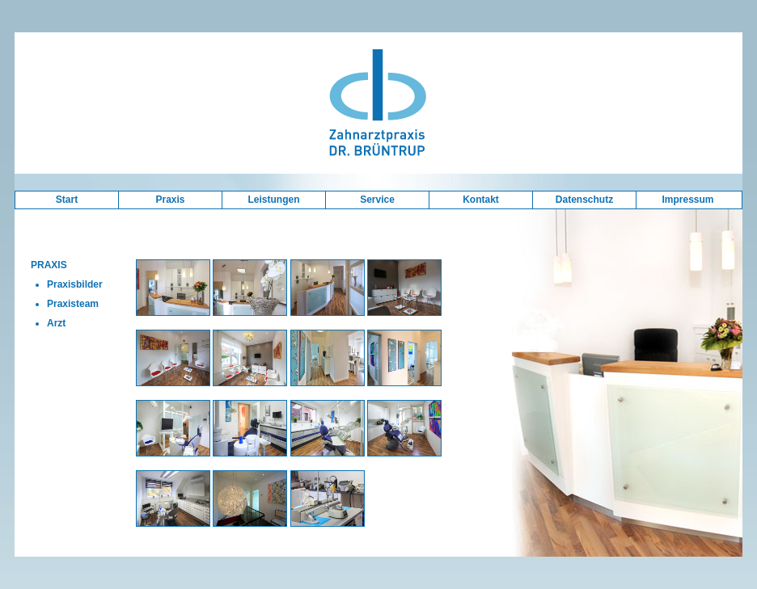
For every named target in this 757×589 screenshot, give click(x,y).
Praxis (169, 199)
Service (377, 199)
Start (67, 199)
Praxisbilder (75, 284)
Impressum (687, 199)
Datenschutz (584, 199)
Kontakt (481, 199)
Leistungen (273, 199)
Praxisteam (73, 303)
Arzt (56, 323)
